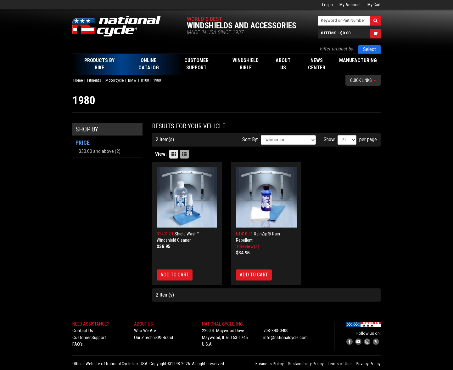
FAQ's (77, 344)
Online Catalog (148, 64)
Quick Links (363, 80)
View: (161, 154)
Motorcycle (114, 80)
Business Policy (269, 363)
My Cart (374, 4)
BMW (132, 80)
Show (329, 139)
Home (78, 80)
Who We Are (145, 330)
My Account (350, 4)
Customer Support (89, 337)
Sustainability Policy (306, 363)
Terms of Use (340, 363)
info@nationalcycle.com (285, 337)
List (184, 154)
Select (369, 49)
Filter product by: (337, 49)
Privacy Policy (368, 363)
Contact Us (82, 330)
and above (96, 151)
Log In (327, 4)
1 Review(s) (247, 246)
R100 (145, 80)
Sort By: (250, 139)
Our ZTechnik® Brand (153, 337)
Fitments (94, 80)
